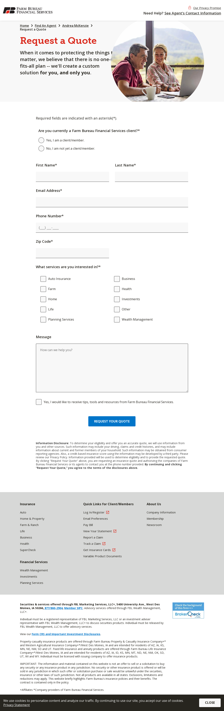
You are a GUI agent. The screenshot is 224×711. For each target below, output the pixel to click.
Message (43, 336)
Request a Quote (33, 29)
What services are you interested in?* (68, 266)
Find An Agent (45, 25)
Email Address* (49, 190)
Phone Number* (50, 216)
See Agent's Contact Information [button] (192, 13)
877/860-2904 (53, 608)
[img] (28, 10)
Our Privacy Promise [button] (207, 8)
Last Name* (125, 165)
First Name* (46, 165)
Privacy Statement (16, 705)
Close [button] (210, 702)
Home (24, 25)
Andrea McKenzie (75, 25)
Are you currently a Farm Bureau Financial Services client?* (89, 130)
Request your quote (112, 421)
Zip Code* (44, 241)
